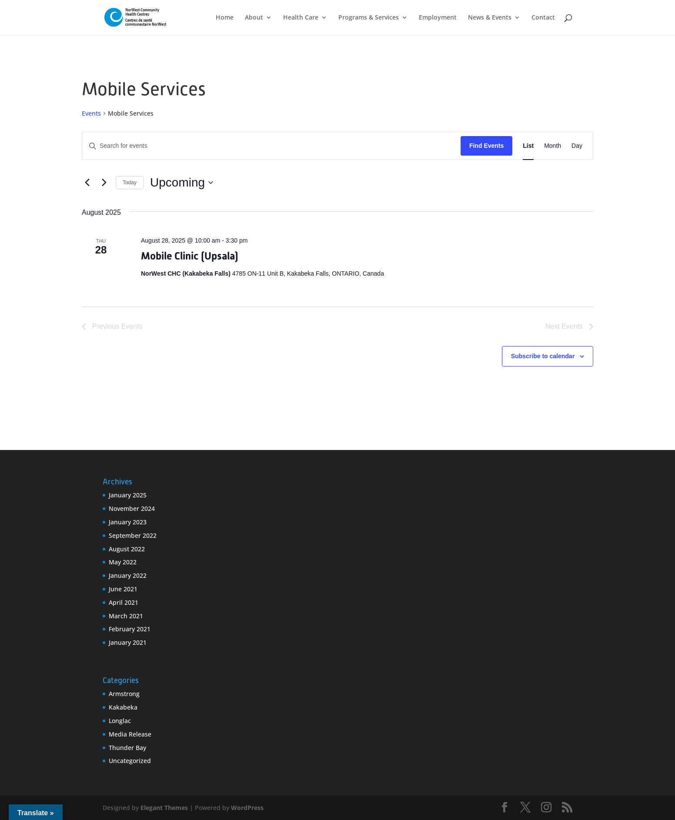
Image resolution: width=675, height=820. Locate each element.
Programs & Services (368, 17)
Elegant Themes (164, 807)
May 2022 (123, 562)
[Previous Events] (87, 182)
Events (91, 113)
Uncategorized (130, 761)
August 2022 (127, 549)
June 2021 (123, 589)
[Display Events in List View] (528, 146)
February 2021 (129, 629)
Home (225, 17)
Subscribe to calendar (543, 356)
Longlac (120, 721)
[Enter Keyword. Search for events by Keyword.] (271, 146)
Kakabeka (123, 707)
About (254, 17)
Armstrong (124, 694)
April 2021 (123, 602)
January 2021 (128, 642)
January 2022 (128, 575)
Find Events (486, 145)
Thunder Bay (127, 747)
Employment (438, 17)
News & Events (489, 17)
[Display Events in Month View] (552, 146)
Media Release (130, 734)
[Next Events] (104, 182)
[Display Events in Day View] (576, 146)
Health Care (300, 17)
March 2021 (126, 616)
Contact (543, 17)
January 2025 (128, 495)
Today (130, 183)
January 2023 (128, 522)
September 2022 (133, 535)
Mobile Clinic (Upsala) (189, 256)
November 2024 (132, 508)
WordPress (247, 807)
